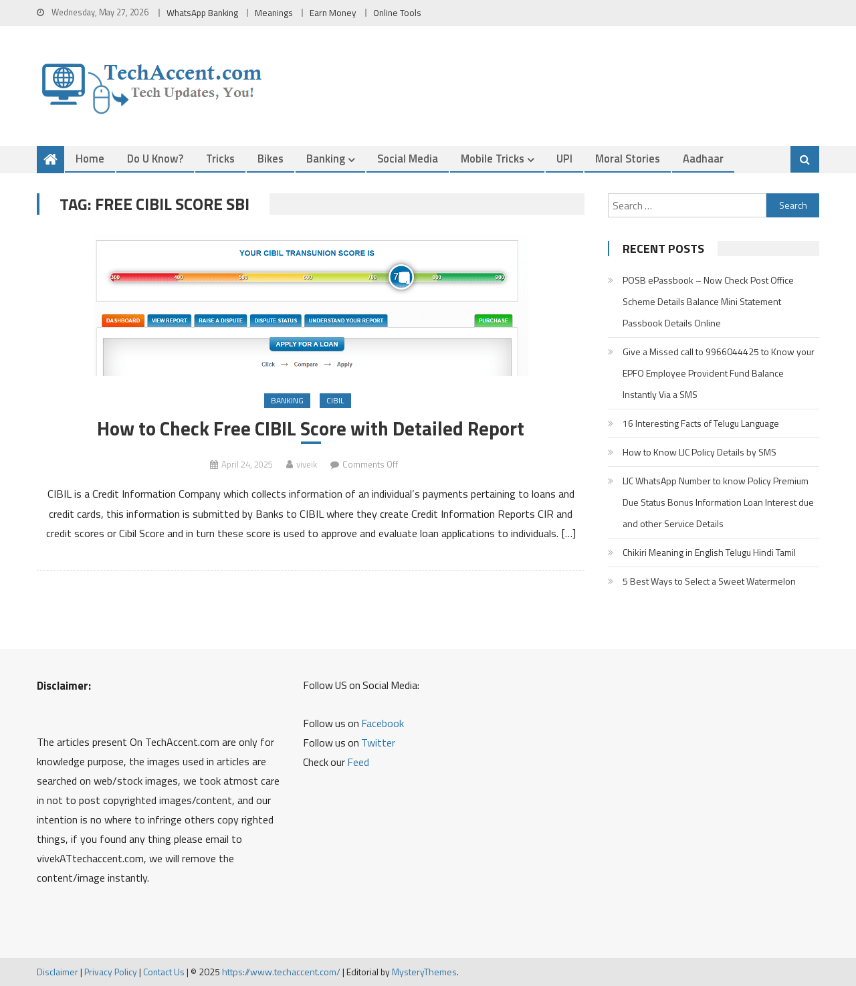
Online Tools (397, 12)
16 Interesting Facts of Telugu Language (701, 423)
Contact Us (164, 972)
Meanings (274, 12)
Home (90, 158)
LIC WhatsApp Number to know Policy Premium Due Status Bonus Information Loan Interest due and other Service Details (718, 502)
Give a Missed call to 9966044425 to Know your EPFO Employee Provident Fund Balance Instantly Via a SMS (719, 372)
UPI (564, 158)
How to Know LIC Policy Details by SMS (699, 452)
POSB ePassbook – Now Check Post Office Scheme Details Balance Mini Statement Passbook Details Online (708, 301)
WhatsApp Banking (202, 12)
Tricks (220, 158)
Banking (325, 158)
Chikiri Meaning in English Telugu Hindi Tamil (709, 552)
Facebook (382, 723)
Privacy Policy (110, 972)
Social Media (407, 158)
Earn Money (333, 12)
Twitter (378, 742)
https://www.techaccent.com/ (281, 972)
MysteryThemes (424, 972)
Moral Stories (627, 158)
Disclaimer (57, 972)
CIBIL (335, 400)
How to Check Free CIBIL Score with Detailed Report (310, 428)
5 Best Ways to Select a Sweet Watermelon (709, 581)
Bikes (270, 158)
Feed (358, 762)
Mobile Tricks (492, 158)
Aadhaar (703, 158)
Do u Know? (155, 158)
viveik (306, 464)
